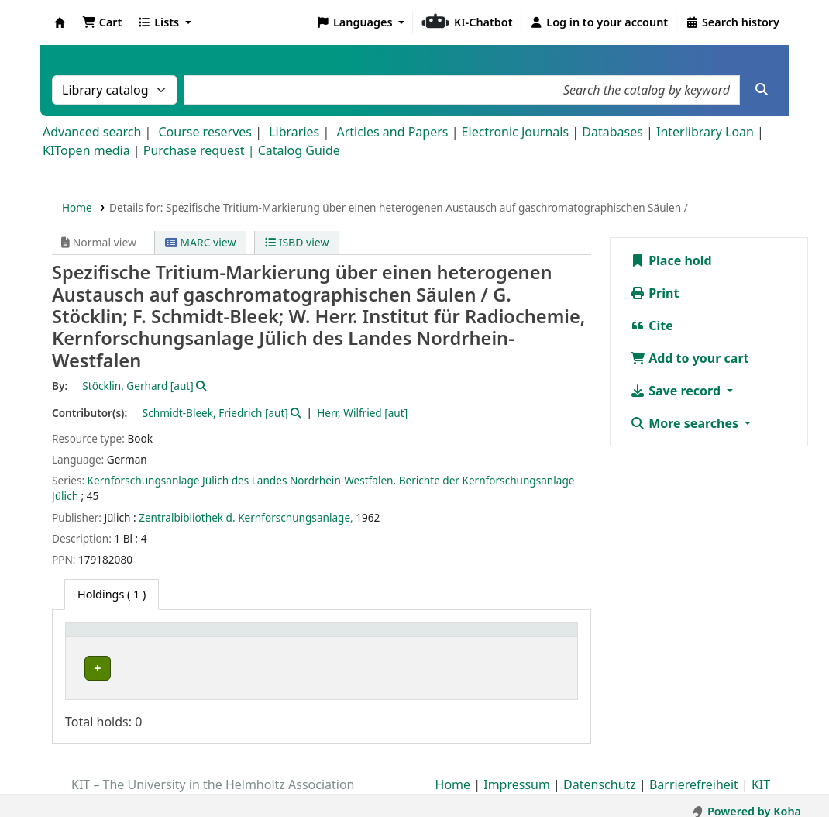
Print (654, 293)
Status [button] (526, 637)
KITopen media (86, 150)
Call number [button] (427, 637)
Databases (612, 131)
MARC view (200, 242)
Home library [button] (108, 637)
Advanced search (92, 131)
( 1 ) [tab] (111, 594)
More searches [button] (685, 423)
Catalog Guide (299, 150)
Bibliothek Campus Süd (139, 667)
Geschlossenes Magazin (301, 667)
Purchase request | (200, 150)
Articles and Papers (392, 131)
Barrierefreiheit (693, 772)
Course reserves (205, 131)
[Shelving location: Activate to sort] (312, 637)
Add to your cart (689, 358)
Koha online (59, 22)
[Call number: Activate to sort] (444, 637)
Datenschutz (599, 772)
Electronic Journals (515, 131)
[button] (102, 22)
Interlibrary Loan (705, 131)
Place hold (671, 260)
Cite (651, 325)
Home (77, 207)
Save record (677, 390)
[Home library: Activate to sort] (151, 637)
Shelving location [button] (291, 637)
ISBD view (297, 242)
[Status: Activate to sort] (539, 637)
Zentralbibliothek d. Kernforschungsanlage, (246, 517)
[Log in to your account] (599, 22)
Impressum (516, 772)
